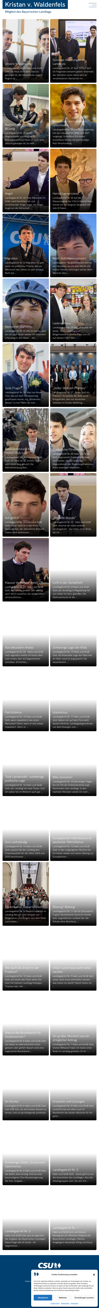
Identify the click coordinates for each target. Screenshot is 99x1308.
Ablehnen (63, 1298)
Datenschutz (65, 1303)
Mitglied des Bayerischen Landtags (28, 12)
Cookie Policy (55, 1303)
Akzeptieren (43, 1298)
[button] (94, 1274)
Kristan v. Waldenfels (35, 4)
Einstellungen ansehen (84, 1298)
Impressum (74, 1303)
